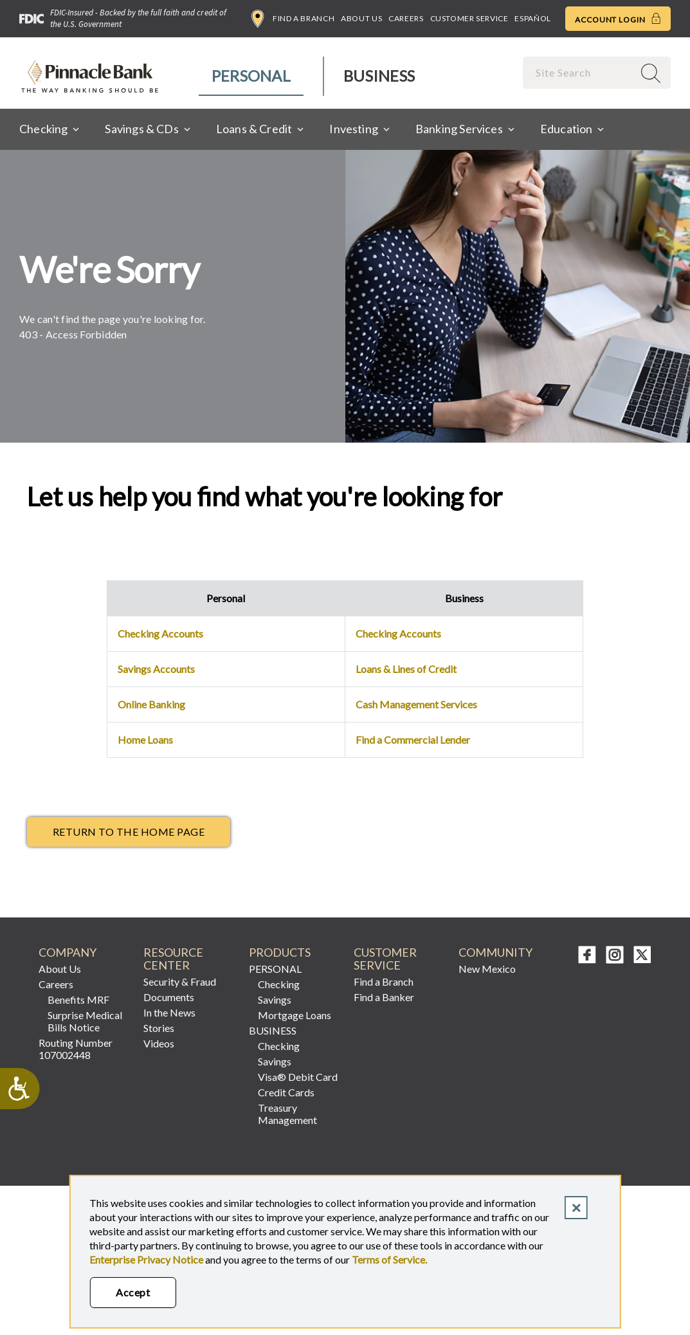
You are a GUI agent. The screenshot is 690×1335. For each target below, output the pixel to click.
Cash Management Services (416, 704)
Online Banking (151, 704)
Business (379, 75)
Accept (133, 1292)
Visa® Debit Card (298, 1077)
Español (532, 18)
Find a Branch (292, 18)
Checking (279, 984)
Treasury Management (287, 1113)
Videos (158, 1043)
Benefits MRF (78, 999)
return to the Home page (128, 831)
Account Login (618, 18)
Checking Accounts (160, 633)
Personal (251, 75)
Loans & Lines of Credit (406, 669)
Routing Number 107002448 (76, 1048)
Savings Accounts (156, 669)
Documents (168, 997)
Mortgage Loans (294, 1015)
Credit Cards (286, 1092)
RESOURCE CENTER (173, 959)
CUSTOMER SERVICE (385, 959)
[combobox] (579, 72)
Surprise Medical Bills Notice (85, 1021)
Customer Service (469, 18)
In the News (169, 1012)
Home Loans (145, 739)
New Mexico (487, 968)
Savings (274, 999)
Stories (158, 1028)
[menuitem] (251, 76)
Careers (405, 18)
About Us (361, 18)
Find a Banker (384, 997)
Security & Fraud (179, 981)
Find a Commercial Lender (413, 739)
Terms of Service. (389, 1259)
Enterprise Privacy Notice (146, 1259)
